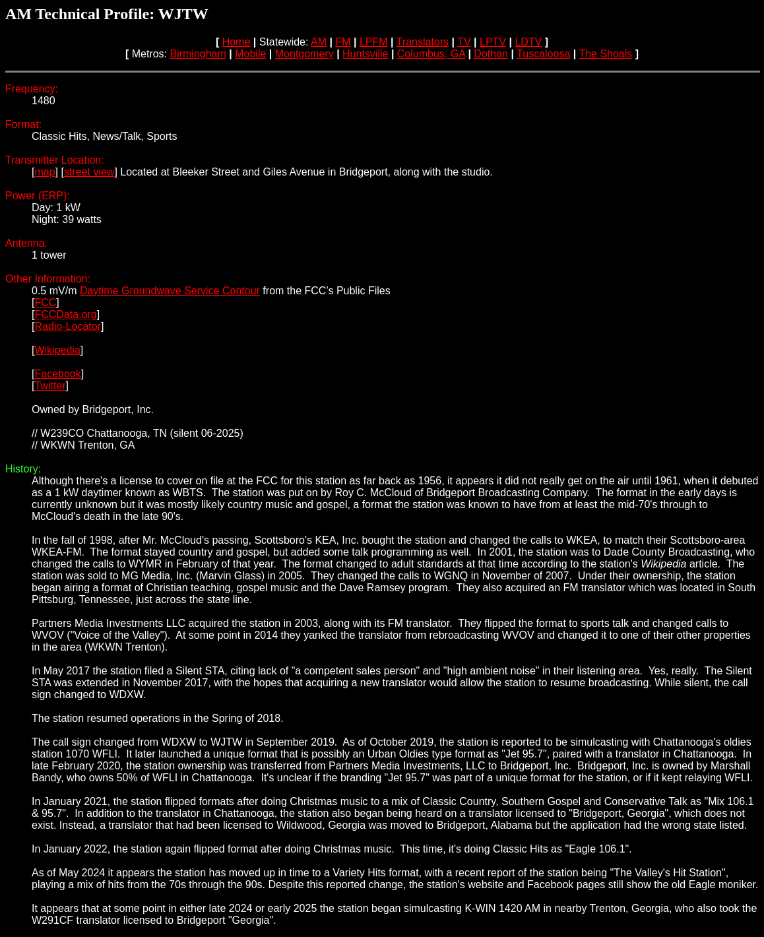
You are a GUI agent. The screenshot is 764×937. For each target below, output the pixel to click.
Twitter (49, 385)
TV (463, 42)
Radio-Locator (67, 326)
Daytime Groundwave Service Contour (170, 290)
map (44, 172)
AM (319, 42)
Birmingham (198, 53)
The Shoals (605, 53)
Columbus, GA (431, 53)
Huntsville (365, 53)
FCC (45, 302)
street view (89, 172)
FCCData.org (65, 314)
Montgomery (304, 53)
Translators (423, 42)
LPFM (374, 42)
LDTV (528, 42)
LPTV (493, 42)
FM (342, 42)
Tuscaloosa (543, 53)
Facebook (57, 373)
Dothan (491, 53)
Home (236, 42)
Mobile (250, 53)
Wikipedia (57, 350)
